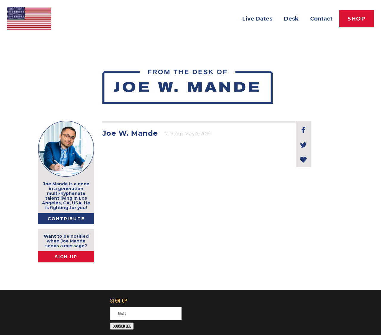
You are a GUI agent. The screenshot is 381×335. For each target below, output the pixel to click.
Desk (291, 18)
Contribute (66, 218)
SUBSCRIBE (122, 326)
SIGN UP (66, 256)
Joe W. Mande (130, 133)
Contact (321, 18)
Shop (356, 18)
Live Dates (257, 18)
